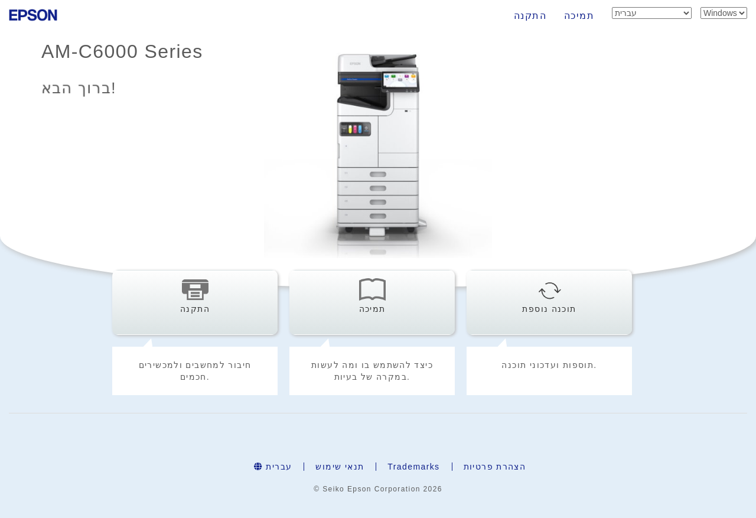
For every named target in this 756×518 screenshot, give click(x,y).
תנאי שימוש (339, 466)
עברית (273, 466)
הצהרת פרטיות (495, 466)
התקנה (530, 16)
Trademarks (413, 466)
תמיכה (579, 16)
